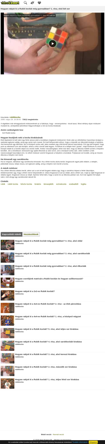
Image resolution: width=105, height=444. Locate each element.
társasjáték (49, 184)
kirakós (38, 184)
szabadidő (73, 184)
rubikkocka (15, 117)
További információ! (80, 442)
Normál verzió (58, 434)
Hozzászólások (31, 234)
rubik (3, 184)
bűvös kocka (26, 184)
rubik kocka (13, 184)
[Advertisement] (52, 95)
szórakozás (61, 184)
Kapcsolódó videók (11, 234)
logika (83, 184)
